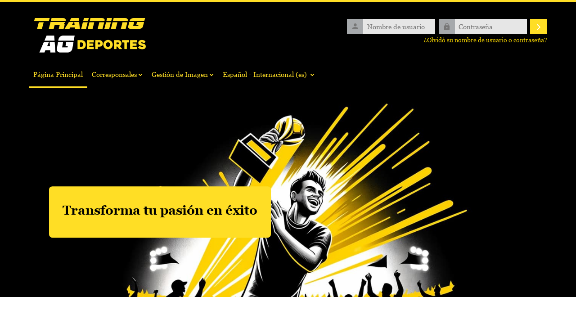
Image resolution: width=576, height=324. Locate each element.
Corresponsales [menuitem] (114, 74)
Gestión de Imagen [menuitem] (180, 74)
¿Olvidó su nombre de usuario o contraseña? (485, 40)
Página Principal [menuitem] (58, 74)
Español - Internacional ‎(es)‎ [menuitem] (265, 74)
